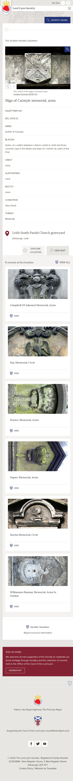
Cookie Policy (26, 768)
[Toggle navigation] (69, 8)
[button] (8, 86)
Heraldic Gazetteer (37, 627)
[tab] (33, 250)
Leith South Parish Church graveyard (38, 233)
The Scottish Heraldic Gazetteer (21, 40)
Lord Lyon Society (18, 8)
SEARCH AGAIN (59, 20)
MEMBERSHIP (15, 670)
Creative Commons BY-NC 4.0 (25, 94)
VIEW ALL (64, 262)
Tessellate (52, 768)
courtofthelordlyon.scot (57, 730)
